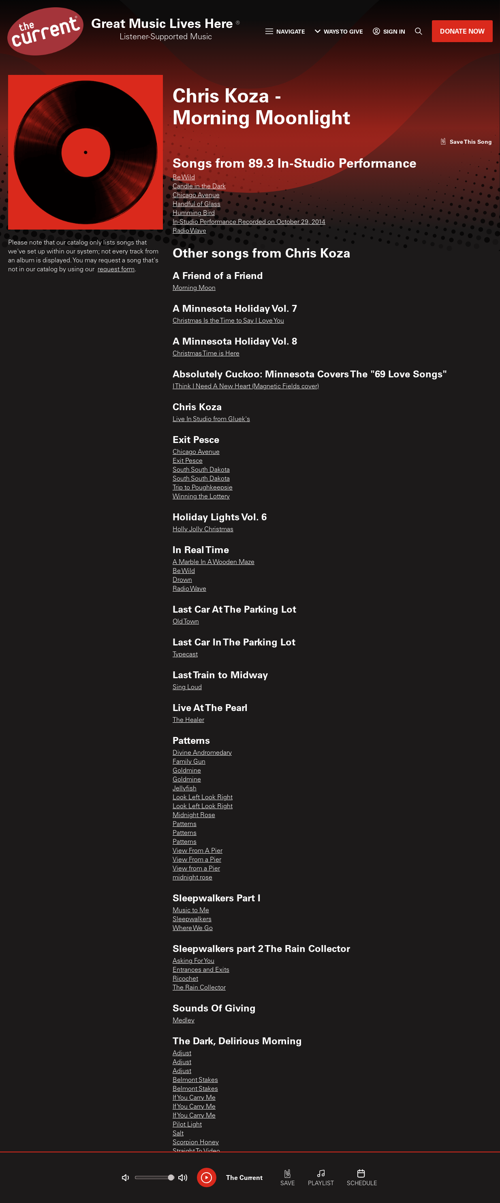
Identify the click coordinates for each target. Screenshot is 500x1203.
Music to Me (191, 910)
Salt (178, 1134)
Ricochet (185, 979)
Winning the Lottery (201, 497)
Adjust (182, 1053)
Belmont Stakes (195, 1080)
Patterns (185, 824)
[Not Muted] (125, 1178)
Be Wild (184, 178)
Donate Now (462, 31)
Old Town (186, 622)
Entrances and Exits (201, 970)
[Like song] (466, 141)
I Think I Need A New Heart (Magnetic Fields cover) (246, 386)
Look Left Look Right (203, 797)
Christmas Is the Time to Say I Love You (228, 321)
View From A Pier (197, 851)
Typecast (185, 655)
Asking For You (193, 961)
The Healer (188, 720)
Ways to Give (339, 31)
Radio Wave (189, 231)
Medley (183, 1021)
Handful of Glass (196, 204)
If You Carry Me (194, 1098)
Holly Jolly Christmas (203, 529)
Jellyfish (185, 789)
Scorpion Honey (196, 1142)
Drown (182, 580)
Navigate (285, 31)
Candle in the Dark (199, 186)
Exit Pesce (188, 461)
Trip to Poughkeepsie (203, 488)
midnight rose (192, 878)
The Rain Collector (199, 988)
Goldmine (187, 771)
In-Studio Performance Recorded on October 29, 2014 (249, 222)
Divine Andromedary (202, 753)
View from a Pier (196, 869)
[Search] (418, 31)
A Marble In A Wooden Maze (213, 562)
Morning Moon (194, 288)
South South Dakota (201, 470)
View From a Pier (197, 860)
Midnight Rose (194, 815)
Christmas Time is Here (206, 354)
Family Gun (189, 762)
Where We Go (193, 928)
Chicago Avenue (196, 195)
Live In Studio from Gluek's (211, 419)
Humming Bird (194, 213)
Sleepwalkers (192, 919)
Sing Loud (187, 687)
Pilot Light (187, 1125)
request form (116, 269)
